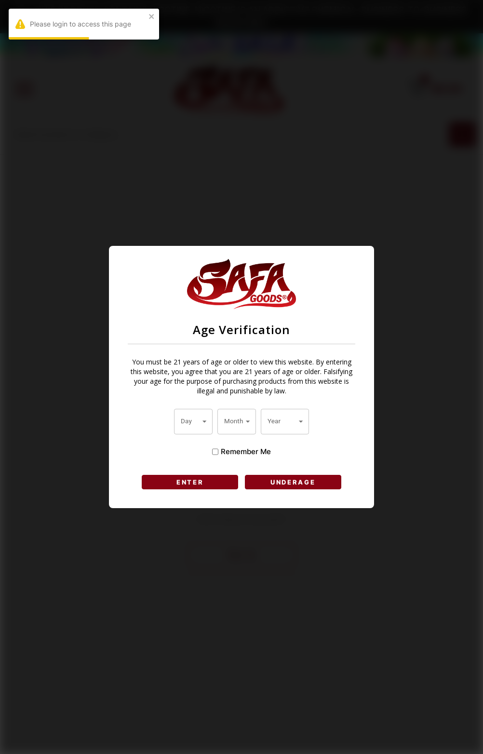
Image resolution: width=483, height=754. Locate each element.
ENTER (190, 482)
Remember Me (241, 451)
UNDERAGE (293, 482)
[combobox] (193, 421)
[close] (151, 17)
